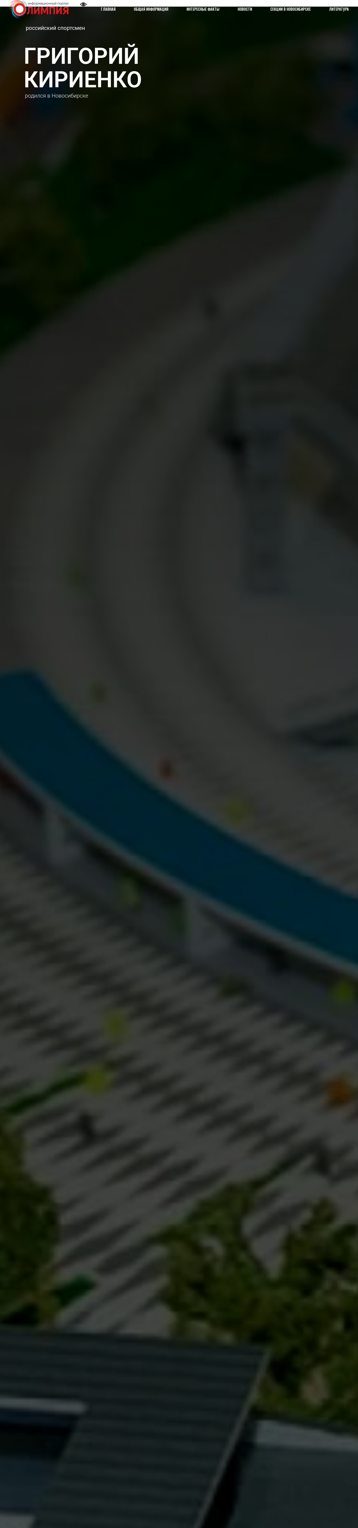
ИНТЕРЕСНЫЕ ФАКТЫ (203, 9)
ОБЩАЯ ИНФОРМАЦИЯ (151, 9)
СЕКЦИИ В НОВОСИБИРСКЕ (290, 9)
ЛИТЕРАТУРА (339, 9)
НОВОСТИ (245, 9)
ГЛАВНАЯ (108, 9)
